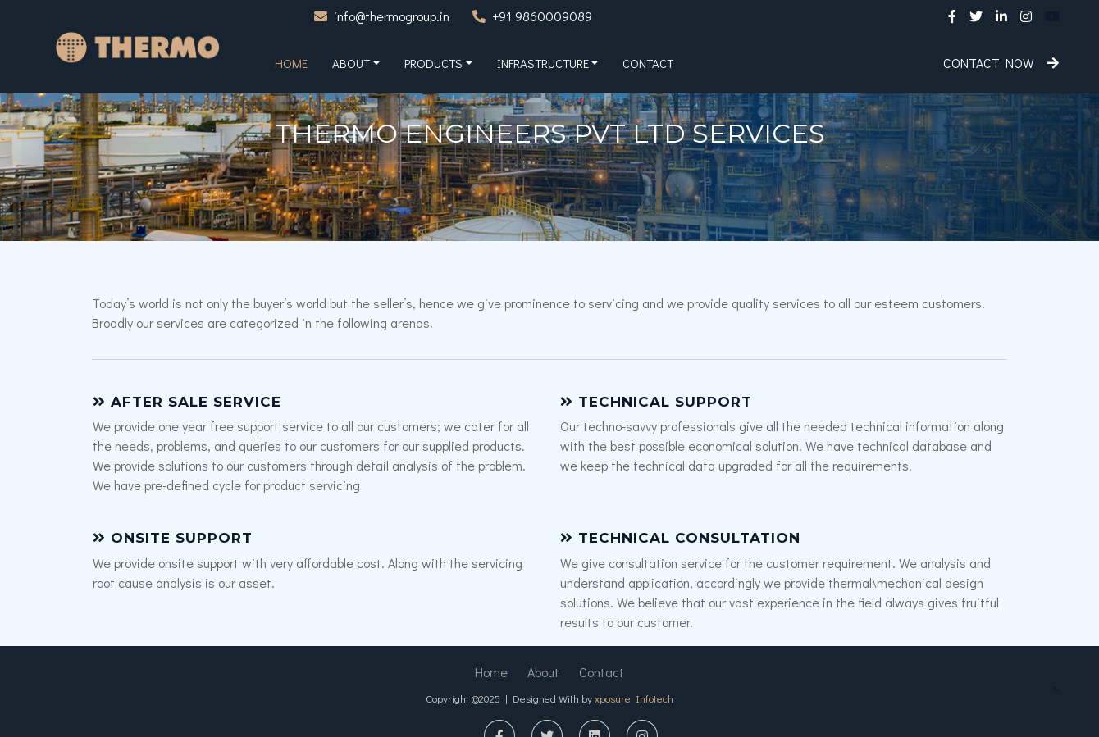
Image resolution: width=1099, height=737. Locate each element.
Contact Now (1001, 62)
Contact (647, 63)
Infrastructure (543, 63)
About (351, 63)
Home (291, 63)
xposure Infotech (634, 698)
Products (433, 63)
